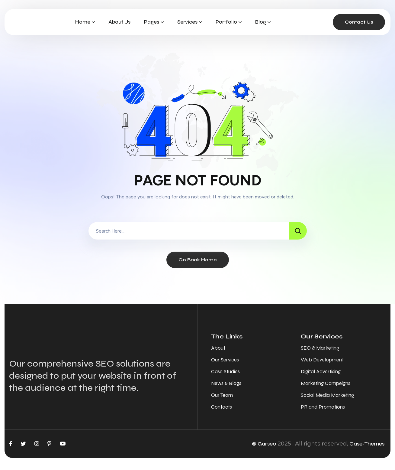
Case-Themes (366, 443)
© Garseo (264, 443)
